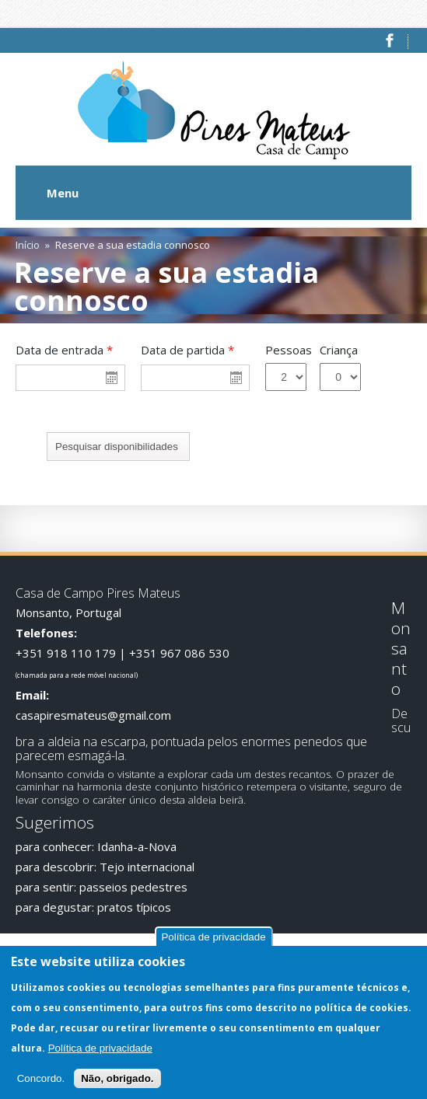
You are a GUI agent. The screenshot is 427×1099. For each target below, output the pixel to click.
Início (28, 245)
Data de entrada (64, 350)
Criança (339, 350)
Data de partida (187, 350)
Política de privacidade (213, 938)
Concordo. (41, 1079)
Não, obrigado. (117, 1079)
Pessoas (288, 350)
